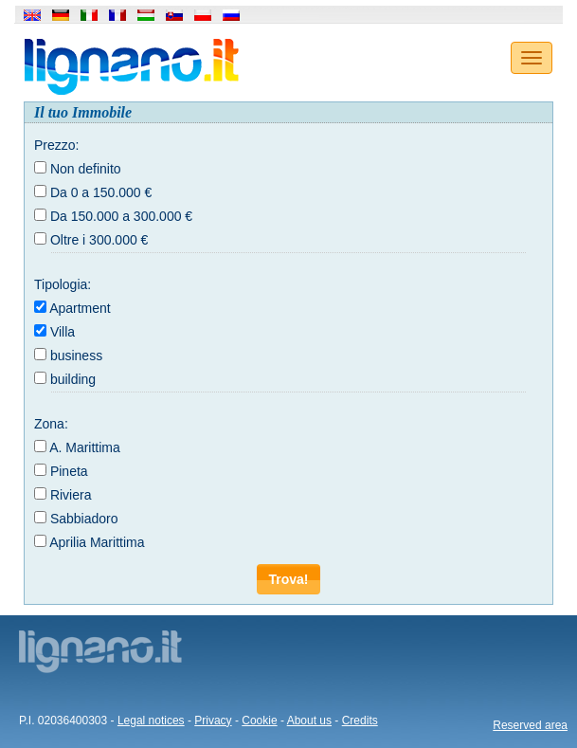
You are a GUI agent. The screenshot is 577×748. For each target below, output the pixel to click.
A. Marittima (84, 447)
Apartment (80, 308)
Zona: (51, 423)
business (76, 355)
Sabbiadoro (84, 518)
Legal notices (151, 720)
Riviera (71, 494)
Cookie (259, 720)
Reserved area (530, 725)
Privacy (212, 720)
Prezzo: (56, 145)
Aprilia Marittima (96, 542)
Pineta (69, 471)
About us (309, 720)
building (73, 379)
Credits (360, 720)
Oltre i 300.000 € (99, 239)
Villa (62, 331)
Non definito (85, 168)
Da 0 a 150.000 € (101, 192)
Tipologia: (62, 284)
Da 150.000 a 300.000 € (121, 216)
